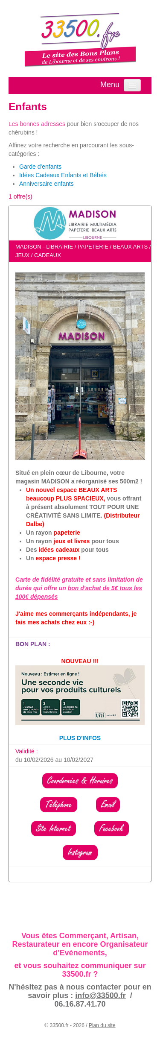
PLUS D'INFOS (80, 738)
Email (108, 805)
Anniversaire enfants (46, 183)
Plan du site (102, 1025)
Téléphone (58, 805)
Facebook (111, 828)
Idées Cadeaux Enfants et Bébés (63, 175)
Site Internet (53, 828)
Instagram (80, 852)
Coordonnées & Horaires (80, 781)
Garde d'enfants (40, 166)
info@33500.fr (100, 995)
